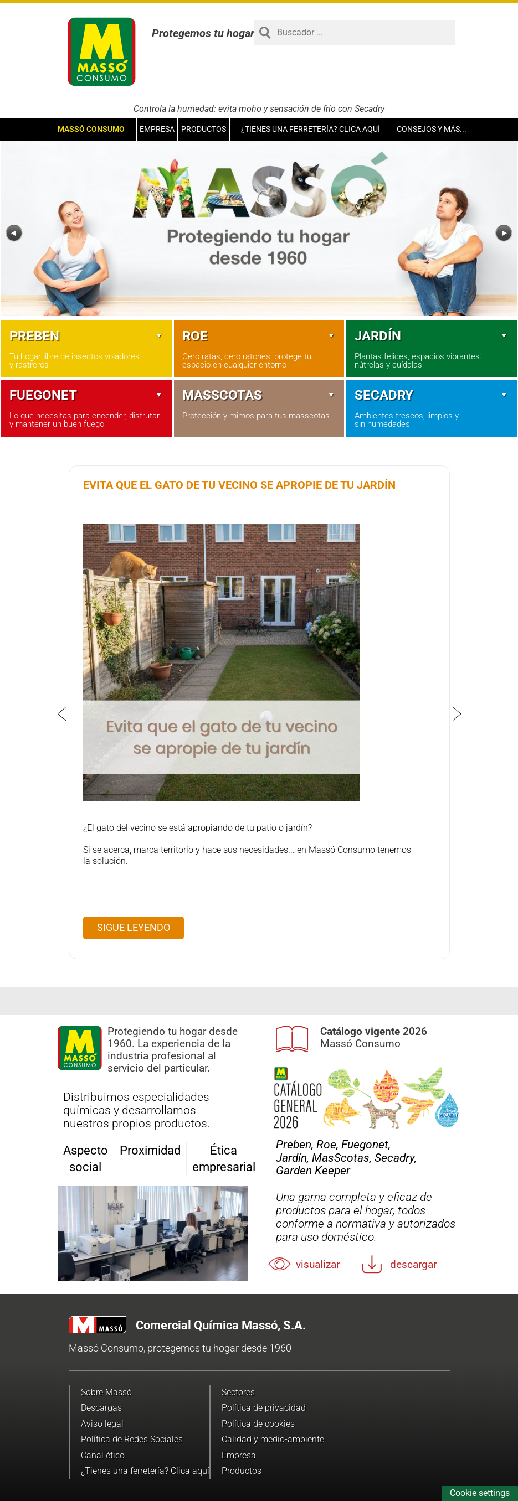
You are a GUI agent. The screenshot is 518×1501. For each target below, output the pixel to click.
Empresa (157, 129)
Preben (86, 336)
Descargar (413, 1264)
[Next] (503, 233)
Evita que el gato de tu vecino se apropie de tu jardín (239, 484)
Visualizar (318, 1264)
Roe (259, 336)
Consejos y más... (431, 129)
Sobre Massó (106, 1392)
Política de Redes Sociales (132, 1439)
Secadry (432, 395)
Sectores (238, 1392)
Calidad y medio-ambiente (273, 1439)
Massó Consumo (91, 129)
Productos (203, 129)
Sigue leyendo (133, 927)
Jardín (432, 336)
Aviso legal (102, 1424)
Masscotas (259, 395)
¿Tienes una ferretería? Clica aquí (310, 129)
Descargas (101, 1407)
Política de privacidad (264, 1407)
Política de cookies (258, 1424)
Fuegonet (86, 395)
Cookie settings (480, 1493)
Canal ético (103, 1455)
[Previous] (14, 233)
